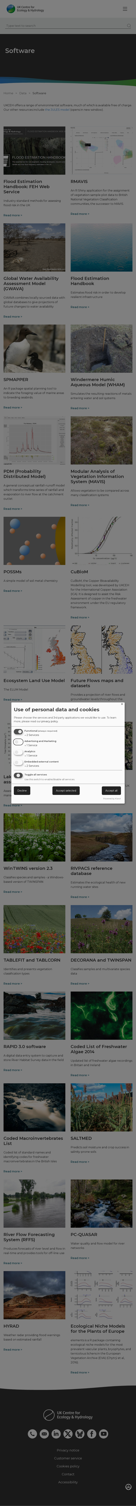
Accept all (111, 790)
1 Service (30, 745)
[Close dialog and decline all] (122, 704)
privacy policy (49, 721)
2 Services (31, 735)
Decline (22, 790)
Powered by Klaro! (112, 798)
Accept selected (66, 790)
